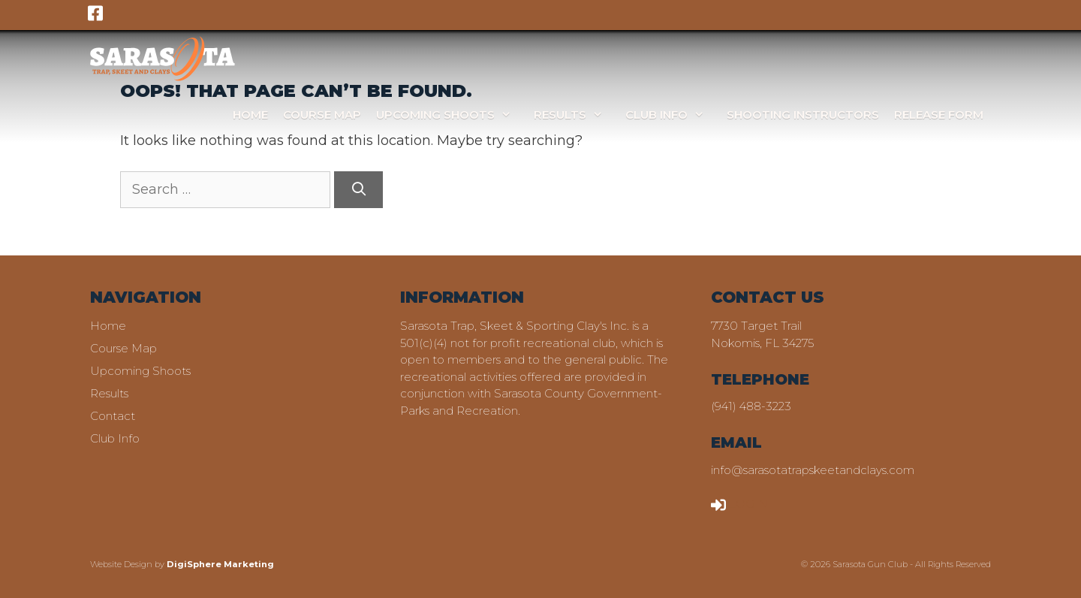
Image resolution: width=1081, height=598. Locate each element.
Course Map (322, 114)
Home (250, 114)
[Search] (358, 189)
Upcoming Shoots (451, 114)
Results (576, 114)
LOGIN (739, 504)
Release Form (938, 114)
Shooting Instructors (803, 114)
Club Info (672, 114)
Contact (112, 416)
